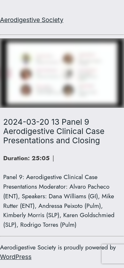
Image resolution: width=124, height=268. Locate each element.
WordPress (16, 257)
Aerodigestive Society (31, 20)
